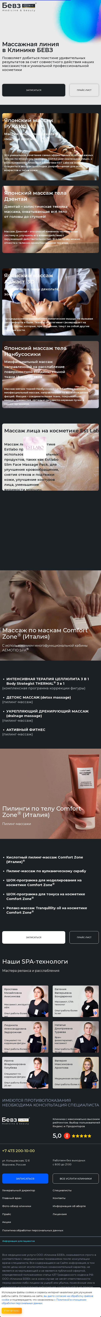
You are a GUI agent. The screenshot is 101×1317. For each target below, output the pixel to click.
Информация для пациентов (18, 1241)
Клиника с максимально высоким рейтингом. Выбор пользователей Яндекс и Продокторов (76, 1122)
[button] (33, 90)
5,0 (57, 1135)
